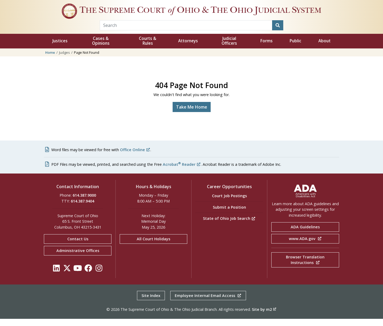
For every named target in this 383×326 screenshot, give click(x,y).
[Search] (277, 32)
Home (50, 59)
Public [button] (295, 48)
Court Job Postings (229, 203)
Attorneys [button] (188, 48)
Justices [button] (60, 48)
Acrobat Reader (182, 171)
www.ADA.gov (305, 245)
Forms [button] (266, 48)
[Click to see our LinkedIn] (56, 276)
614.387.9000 (84, 202)
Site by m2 (264, 316)
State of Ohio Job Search (229, 225)
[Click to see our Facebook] (88, 276)
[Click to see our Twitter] (67, 276)
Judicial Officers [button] (229, 48)
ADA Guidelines (305, 234)
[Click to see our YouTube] (77, 276)
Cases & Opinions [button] (101, 48)
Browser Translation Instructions (305, 267)
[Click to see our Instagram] (99, 276)
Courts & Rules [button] (147, 48)
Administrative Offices (77, 257)
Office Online (135, 156)
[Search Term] (186, 32)
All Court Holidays (153, 246)
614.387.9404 (82, 208)
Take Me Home (191, 114)
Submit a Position (229, 214)
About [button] (324, 48)
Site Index (150, 302)
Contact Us (77, 246)
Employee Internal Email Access (208, 302)
